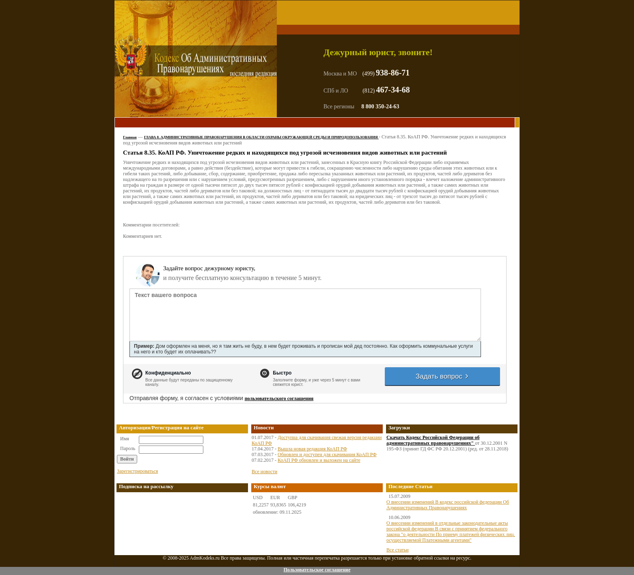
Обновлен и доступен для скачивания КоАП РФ (327, 454)
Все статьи (397, 550)
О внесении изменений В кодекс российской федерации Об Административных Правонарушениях (447, 504)
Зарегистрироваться (137, 471)
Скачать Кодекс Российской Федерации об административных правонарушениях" (433, 440)
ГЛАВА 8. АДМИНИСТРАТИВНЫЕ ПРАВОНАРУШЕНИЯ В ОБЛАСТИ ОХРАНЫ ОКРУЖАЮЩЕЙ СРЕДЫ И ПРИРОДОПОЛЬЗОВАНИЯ (261, 137)
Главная (130, 137)
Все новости (264, 471)
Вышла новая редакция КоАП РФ (312, 449)
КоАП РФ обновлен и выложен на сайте (319, 460)
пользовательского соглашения (279, 398)
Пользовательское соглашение (316, 570)
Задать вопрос (442, 376)
